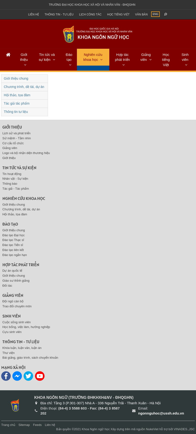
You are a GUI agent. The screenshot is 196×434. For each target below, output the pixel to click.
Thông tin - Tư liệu (59, 14)
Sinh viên (185, 57)
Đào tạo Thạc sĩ (13, 240)
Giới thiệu (24, 57)
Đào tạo (69, 57)
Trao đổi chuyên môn (16, 306)
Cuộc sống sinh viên (16, 322)
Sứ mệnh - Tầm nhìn (16, 138)
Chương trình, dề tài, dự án (24, 87)
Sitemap (24, 425)
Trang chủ (8, 425)
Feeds (37, 425)
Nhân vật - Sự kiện (15, 178)
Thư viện (8, 353)
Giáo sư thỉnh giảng (16, 280)
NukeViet (152, 429)
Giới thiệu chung (16, 78)
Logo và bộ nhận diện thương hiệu (26, 153)
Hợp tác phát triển (122, 57)
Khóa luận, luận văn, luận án (21, 348)
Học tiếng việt (118, 14)
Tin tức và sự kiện (47, 57)
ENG (155, 14)
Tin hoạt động (11, 174)
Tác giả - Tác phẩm (15, 188)
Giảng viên (145, 57)
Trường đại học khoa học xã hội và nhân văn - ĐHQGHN (92, 4)
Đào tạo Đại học (13, 235)
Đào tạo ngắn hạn (14, 255)
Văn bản (141, 14)
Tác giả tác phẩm (17, 103)
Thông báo (9, 183)
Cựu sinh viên (12, 332)
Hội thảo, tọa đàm (17, 95)
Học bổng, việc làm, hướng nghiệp (26, 327)
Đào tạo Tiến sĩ (12, 245)
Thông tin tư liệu (16, 112)
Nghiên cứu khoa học (92, 57)
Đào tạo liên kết (13, 250)
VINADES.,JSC (184, 429)
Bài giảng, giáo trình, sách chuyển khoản (30, 357)
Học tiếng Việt (166, 60)
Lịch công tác (90, 14)
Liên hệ (33, 14)
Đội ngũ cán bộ (13, 301)
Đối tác (7, 285)
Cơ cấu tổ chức (13, 143)
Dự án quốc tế (12, 270)
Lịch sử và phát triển (16, 133)
